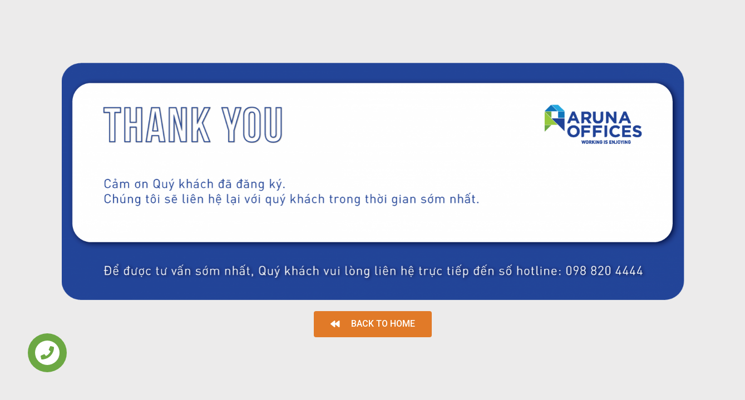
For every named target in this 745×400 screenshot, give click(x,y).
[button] (373, 324)
